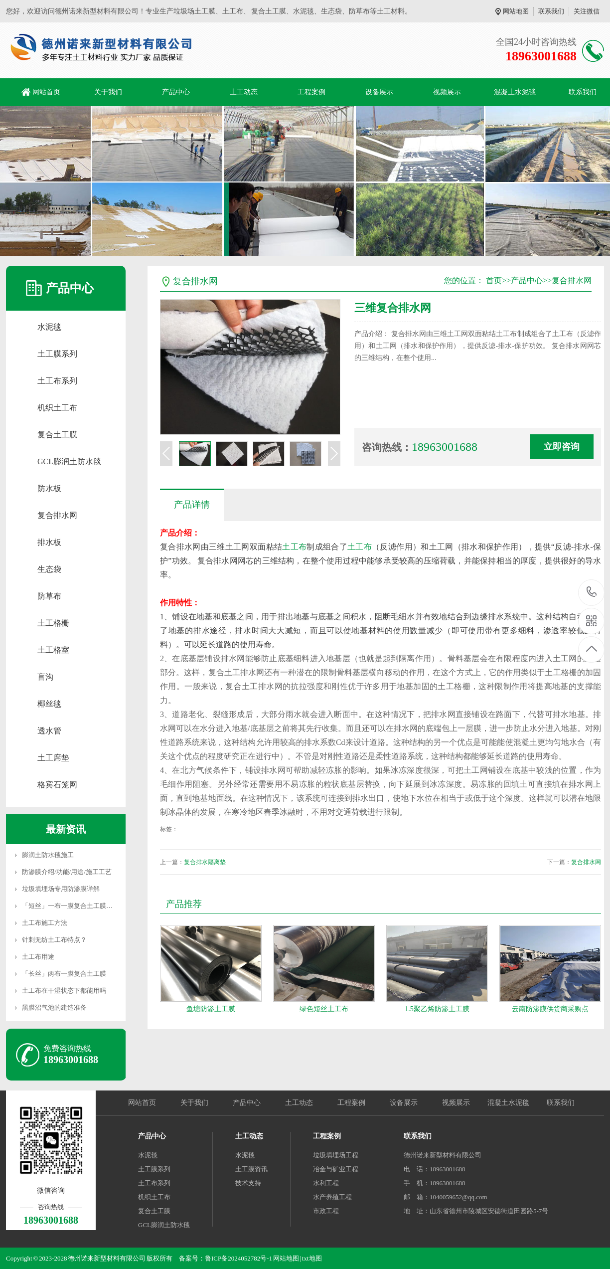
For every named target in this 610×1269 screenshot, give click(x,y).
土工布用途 (38, 956)
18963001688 (592, 592)
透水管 (49, 730)
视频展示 (447, 92)
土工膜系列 (57, 354)
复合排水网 (57, 515)
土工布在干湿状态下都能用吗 (64, 990)
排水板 (49, 542)
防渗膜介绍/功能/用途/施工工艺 (67, 872)
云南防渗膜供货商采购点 (550, 1009)
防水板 (49, 488)
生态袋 (49, 569)
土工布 (294, 547)
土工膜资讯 (251, 1169)
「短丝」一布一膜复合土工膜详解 (70, 905)
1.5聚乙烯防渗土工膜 (437, 1009)
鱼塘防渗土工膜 (210, 1009)
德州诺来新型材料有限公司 (442, 1155)
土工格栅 (53, 623)
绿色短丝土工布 (324, 1009)
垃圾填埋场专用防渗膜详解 (61, 889)
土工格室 (53, 650)
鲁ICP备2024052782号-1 (238, 1258)
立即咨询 (562, 447)
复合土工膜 (57, 434)
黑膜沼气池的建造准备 (54, 1007)
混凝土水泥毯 (515, 92)
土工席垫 (53, 757)
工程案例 (311, 92)
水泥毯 (49, 327)
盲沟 (45, 677)
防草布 (49, 596)
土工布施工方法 (44, 922)
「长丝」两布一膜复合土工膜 (64, 973)
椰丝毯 (49, 704)
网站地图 (516, 11)
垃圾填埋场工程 (335, 1155)
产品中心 (176, 92)
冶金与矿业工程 (335, 1169)
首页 (494, 280)
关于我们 (108, 92)
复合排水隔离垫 (205, 862)
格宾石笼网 (57, 784)
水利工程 (326, 1183)
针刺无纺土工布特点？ (54, 939)
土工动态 (244, 92)
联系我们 (551, 11)
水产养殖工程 (332, 1197)
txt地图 (312, 1258)
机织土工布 (57, 407)
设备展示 (379, 92)
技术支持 (248, 1183)
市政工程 (326, 1211)
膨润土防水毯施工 (48, 855)
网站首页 (46, 92)
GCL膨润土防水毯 (69, 461)
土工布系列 (57, 380)
